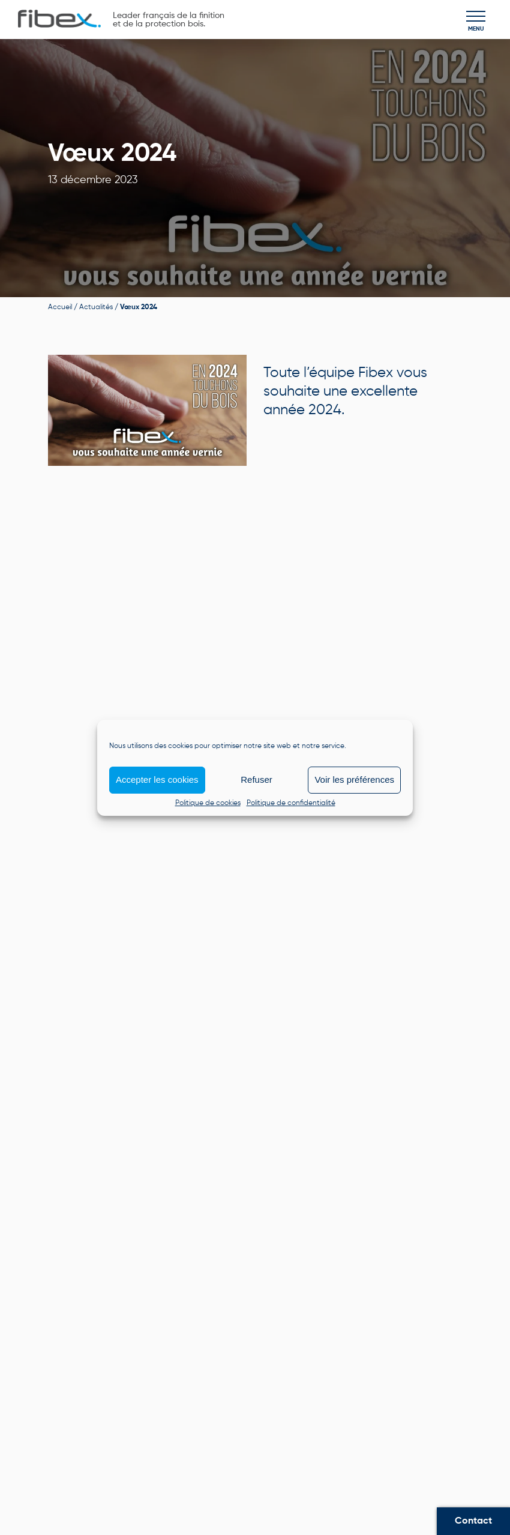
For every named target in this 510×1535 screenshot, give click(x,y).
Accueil (60, 307)
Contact (473, 1521)
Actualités (96, 307)
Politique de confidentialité (291, 803)
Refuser (256, 779)
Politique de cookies (208, 803)
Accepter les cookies (157, 779)
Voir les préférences (354, 779)
